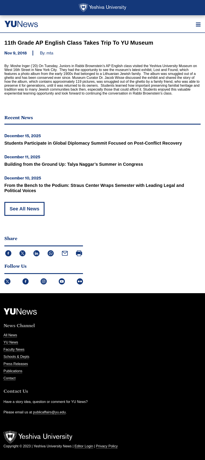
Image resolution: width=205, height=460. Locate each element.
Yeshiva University (102, 7)
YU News (10, 342)
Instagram (44, 281)
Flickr (80, 281)
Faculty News (13, 349)
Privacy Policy (107, 446)
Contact (9, 378)
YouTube (62, 281)
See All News (24, 208)
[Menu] (198, 24)
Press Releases (15, 364)
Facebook (25, 281)
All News (10, 335)
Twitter (7, 281)
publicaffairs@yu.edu (49, 412)
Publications (12, 371)
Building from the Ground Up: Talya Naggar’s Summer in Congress (73, 164)
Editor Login (83, 446)
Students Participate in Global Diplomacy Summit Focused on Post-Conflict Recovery (93, 143)
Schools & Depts (16, 357)
